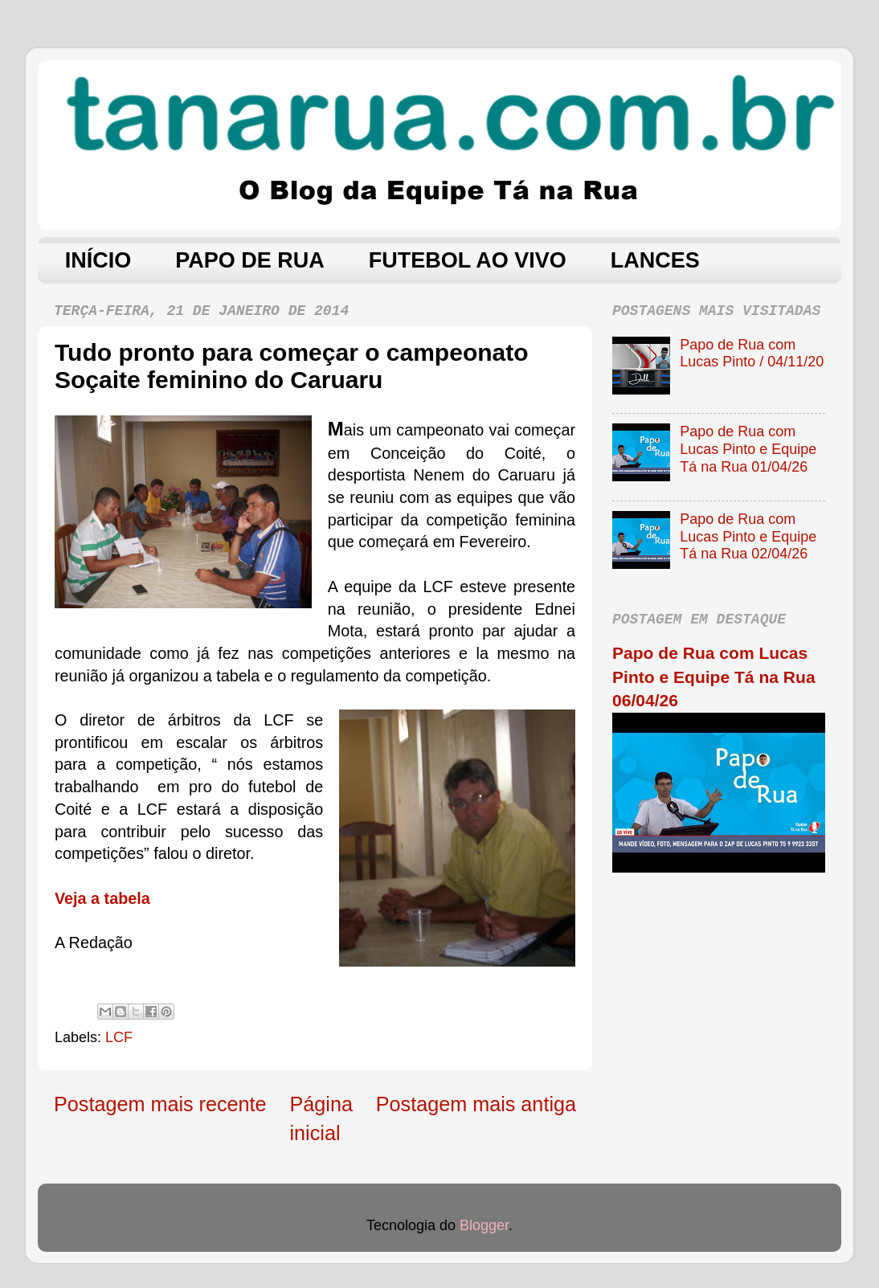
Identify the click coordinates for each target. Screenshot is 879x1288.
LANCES (655, 260)
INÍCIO (98, 260)
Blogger (484, 1225)
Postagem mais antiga (476, 1104)
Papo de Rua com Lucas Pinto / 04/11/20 (752, 353)
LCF (119, 1037)
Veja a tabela (102, 898)
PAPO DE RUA (250, 260)
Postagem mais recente (160, 1104)
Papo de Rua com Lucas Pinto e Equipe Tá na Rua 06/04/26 (714, 676)
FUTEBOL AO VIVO (467, 260)
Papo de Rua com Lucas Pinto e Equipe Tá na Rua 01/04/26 (748, 448)
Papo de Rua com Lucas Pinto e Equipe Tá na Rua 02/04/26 (748, 536)
